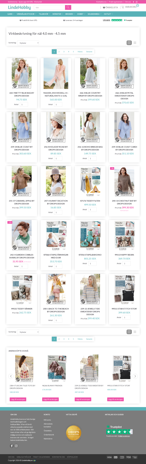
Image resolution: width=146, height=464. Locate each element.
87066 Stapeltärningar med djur (56, 256)
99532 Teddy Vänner (21, 309)
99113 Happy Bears (124, 255)
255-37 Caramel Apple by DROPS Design (21, 202)
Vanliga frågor (24, 457)
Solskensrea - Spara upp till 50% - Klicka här (25, 2)
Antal (16, 104)
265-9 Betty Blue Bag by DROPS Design (21, 94)
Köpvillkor (72, 457)
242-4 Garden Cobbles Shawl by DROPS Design (21, 256)
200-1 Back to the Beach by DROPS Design (56, 310)
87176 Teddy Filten (90, 201)
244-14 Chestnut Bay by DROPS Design (124, 202)
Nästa (80, 51)
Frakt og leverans (116, 2)
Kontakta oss (101, 2)
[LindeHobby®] (19, 6)
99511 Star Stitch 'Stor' (124, 309)
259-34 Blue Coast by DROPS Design (22, 148)
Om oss (128, 2)
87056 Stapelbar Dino (90, 255)
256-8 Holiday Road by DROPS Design (56, 148)
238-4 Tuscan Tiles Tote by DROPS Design (22, 386)
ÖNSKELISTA (110, 7)
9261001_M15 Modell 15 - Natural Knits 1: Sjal (56, 94)
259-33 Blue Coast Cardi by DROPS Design (124, 148)
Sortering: (12, 42)
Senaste (89, 51)
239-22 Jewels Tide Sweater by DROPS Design (90, 312)
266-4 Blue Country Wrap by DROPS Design (90, 94)
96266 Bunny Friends (52, 385)
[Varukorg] (130, 7)
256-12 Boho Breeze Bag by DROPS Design (90, 148)
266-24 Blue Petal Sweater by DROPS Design (124, 96)
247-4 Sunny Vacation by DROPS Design (56, 202)
